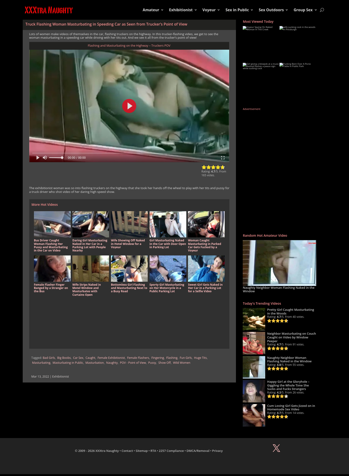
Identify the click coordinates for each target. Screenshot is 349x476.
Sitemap (142, 451)
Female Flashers (138, 358)
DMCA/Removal (198, 451)
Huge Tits (200, 358)
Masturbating (41, 363)
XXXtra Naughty (107, 451)
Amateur (151, 9)
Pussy (152, 363)
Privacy (217, 451)
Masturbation (94, 363)
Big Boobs (64, 358)
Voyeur (209, 9)
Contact (127, 451)
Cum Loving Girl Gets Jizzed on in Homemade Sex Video (291, 408)
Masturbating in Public (68, 363)
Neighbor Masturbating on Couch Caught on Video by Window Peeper (291, 337)
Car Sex (78, 358)
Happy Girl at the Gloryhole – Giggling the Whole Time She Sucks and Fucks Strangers (288, 385)
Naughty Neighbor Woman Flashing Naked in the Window (278, 289)
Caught (90, 358)
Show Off (164, 363)
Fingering (157, 358)
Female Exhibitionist (111, 358)
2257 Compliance (171, 451)
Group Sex (303, 9)
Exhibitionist (181, 9)
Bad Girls (49, 358)
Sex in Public (237, 9)
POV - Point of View (133, 363)
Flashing (171, 358)
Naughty (112, 363)
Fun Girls (186, 358)
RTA (153, 451)
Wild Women (181, 363)
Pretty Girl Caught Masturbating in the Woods (290, 311)
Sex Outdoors (271, 9)
